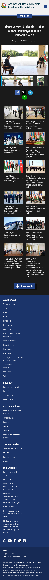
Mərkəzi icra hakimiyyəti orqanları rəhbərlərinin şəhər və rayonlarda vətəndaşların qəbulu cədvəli (12, 527)
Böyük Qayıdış (8, 345)
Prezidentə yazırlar (10, 479)
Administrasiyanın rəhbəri (12, 449)
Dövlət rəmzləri (9, 325)
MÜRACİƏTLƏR (10, 468)
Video (5, 376)
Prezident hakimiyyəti (11, 387)
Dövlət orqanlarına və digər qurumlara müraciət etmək (12, 514)
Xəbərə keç (34, 41)
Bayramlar (7, 329)
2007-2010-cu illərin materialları (16, 556)
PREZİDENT (8, 383)
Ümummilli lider (9, 304)
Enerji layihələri (9, 353)
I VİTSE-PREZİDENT (12, 406)
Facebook (15, 540)
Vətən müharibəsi (9, 340)
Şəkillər (6, 426)
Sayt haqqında (9, 553)
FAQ (5, 550)
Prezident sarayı (9, 457)
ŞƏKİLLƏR (24, 16)
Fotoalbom (7, 372)
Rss (24, 540)
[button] (45, 60)
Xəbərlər (6, 422)
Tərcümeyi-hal (8, 395)
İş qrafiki (6, 391)
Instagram (4, 540)
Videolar (6, 430)
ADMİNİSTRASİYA (11, 444)
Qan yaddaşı (7, 349)
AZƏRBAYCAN (9, 300)
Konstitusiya (7, 321)
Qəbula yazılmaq (9, 507)
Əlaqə (5, 461)
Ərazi (5, 312)
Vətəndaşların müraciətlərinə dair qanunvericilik (10, 486)
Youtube (10, 540)
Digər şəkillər (27, 286)
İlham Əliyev (27, 7)
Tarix (5, 308)
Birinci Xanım (8, 399)
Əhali (5, 316)
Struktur (6, 453)
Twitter (19, 540)
